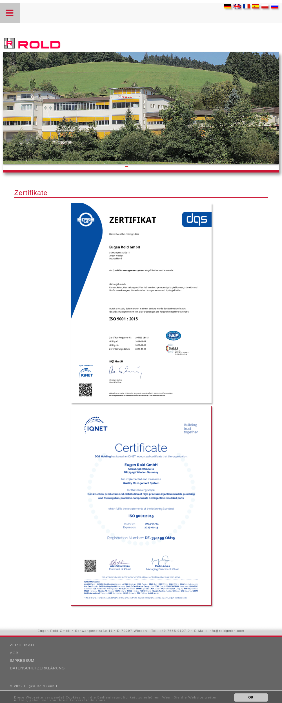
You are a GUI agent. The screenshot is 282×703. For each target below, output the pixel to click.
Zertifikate (22, 645)
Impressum (22, 660)
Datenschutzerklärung (37, 668)
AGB (14, 653)
